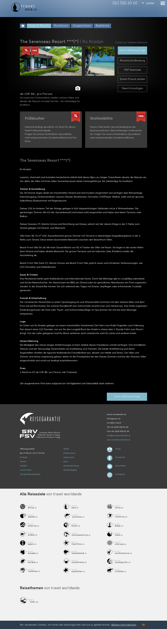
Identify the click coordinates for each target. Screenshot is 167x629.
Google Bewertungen (30, 474)
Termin (23, 461)
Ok (143, 625)
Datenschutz (69, 453)
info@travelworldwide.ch (118, 435)
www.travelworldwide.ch (118, 439)
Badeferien (102, 25)
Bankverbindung (71, 465)
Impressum (68, 457)
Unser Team (25, 470)
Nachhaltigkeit (70, 470)
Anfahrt (23, 465)
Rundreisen (61, 25)
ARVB (66, 449)
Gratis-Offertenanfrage (132, 50)
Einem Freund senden (132, 79)
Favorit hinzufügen (132, 88)
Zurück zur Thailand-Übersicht (131, 42)
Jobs (65, 461)
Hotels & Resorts (39, 25)
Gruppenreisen (82, 25)
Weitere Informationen (123, 625)
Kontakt (23, 457)
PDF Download (132, 70)
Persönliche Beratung (132, 60)
